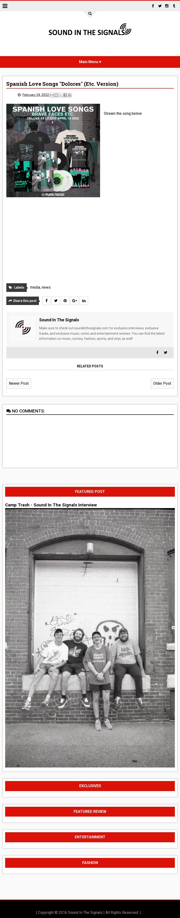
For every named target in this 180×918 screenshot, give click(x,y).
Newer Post (19, 383)
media (35, 287)
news (46, 287)
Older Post (162, 383)
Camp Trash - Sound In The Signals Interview (51, 505)
